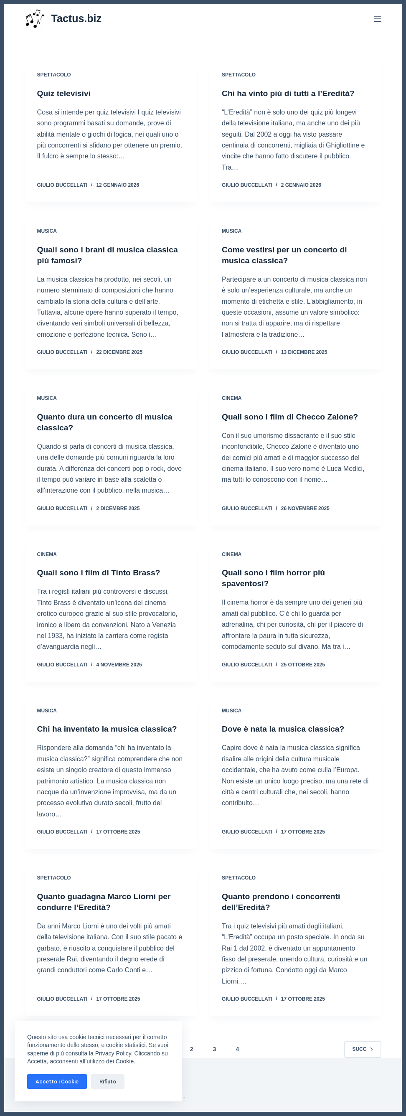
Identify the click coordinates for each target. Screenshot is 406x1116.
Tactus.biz (76, 18)
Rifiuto (107, 1081)
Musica (47, 231)
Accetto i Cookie (57, 1081)
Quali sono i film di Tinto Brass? (101, 572)
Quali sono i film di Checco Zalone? (292, 416)
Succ (362, 1049)
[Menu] (377, 19)
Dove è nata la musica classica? (285, 728)
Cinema (231, 398)
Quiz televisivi (65, 93)
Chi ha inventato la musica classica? (110, 728)
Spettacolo (54, 75)
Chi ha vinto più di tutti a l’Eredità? (291, 93)
